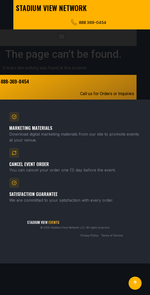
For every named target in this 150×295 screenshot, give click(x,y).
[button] (55, 36)
